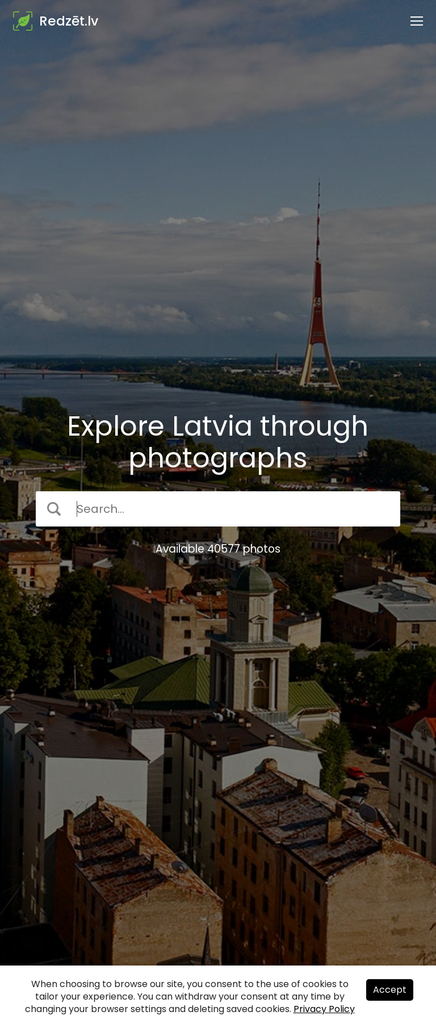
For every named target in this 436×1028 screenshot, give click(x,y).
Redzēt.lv (68, 21)
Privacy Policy (324, 1009)
